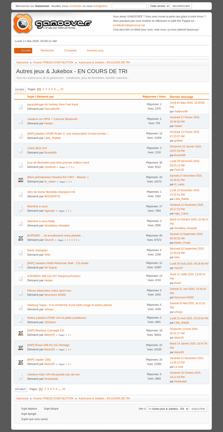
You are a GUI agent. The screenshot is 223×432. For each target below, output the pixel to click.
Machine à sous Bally (41, 221)
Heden (48, 123)
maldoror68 (181, 111)
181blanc (50, 322)
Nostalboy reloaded (56, 225)
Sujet (30, 96)
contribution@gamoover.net (129, 25)
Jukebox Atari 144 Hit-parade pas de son (53, 374)
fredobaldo (51, 378)
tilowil (177, 283)
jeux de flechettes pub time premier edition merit (58, 162)
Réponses (150, 96)
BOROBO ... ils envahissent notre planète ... (55, 235)
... (58, 89)
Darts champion (37, 250)
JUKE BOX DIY (37, 148)
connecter (75, 6)
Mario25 (49, 334)
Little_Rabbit (52, 138)
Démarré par (45, 96)
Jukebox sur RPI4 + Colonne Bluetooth (52, 119)
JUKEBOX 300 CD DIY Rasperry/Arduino (53, 276)
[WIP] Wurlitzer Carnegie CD (45, 330)
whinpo (49, 309)
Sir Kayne (50, 267)
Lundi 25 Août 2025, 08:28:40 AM (189, 263)
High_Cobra (181, 213)
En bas (19, 89)
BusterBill (50, 152)
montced (50, 167)
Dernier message (183, 96)
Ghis (47, 254)
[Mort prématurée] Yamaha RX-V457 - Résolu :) (57, 177)
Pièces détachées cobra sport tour (49, 290)
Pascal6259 (52, 108)
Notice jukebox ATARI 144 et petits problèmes (56, 317)
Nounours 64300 (55, 294)
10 (61, 89)
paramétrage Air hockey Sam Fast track (52, 104)
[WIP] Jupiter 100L (39, 359)
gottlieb (178, 140)
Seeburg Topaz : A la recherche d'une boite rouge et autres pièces (69, 305)
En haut (20, 389)
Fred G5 (179, 169)
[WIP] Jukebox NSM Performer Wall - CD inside (57, 263)
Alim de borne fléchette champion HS (51, 192)
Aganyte (49, 210)
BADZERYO (52, 196)
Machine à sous (37, 206)
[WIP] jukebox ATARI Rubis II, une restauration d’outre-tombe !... (68, 133)
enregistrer (100, 6)
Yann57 (178, 268)
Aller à (142, 408)
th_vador (50, 181)
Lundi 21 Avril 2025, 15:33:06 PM (189, 318)
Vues (162, 96)
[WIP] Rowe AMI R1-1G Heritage (48, 345)
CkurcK (49, 239)
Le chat (178, 366)
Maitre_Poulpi (182, 242)
